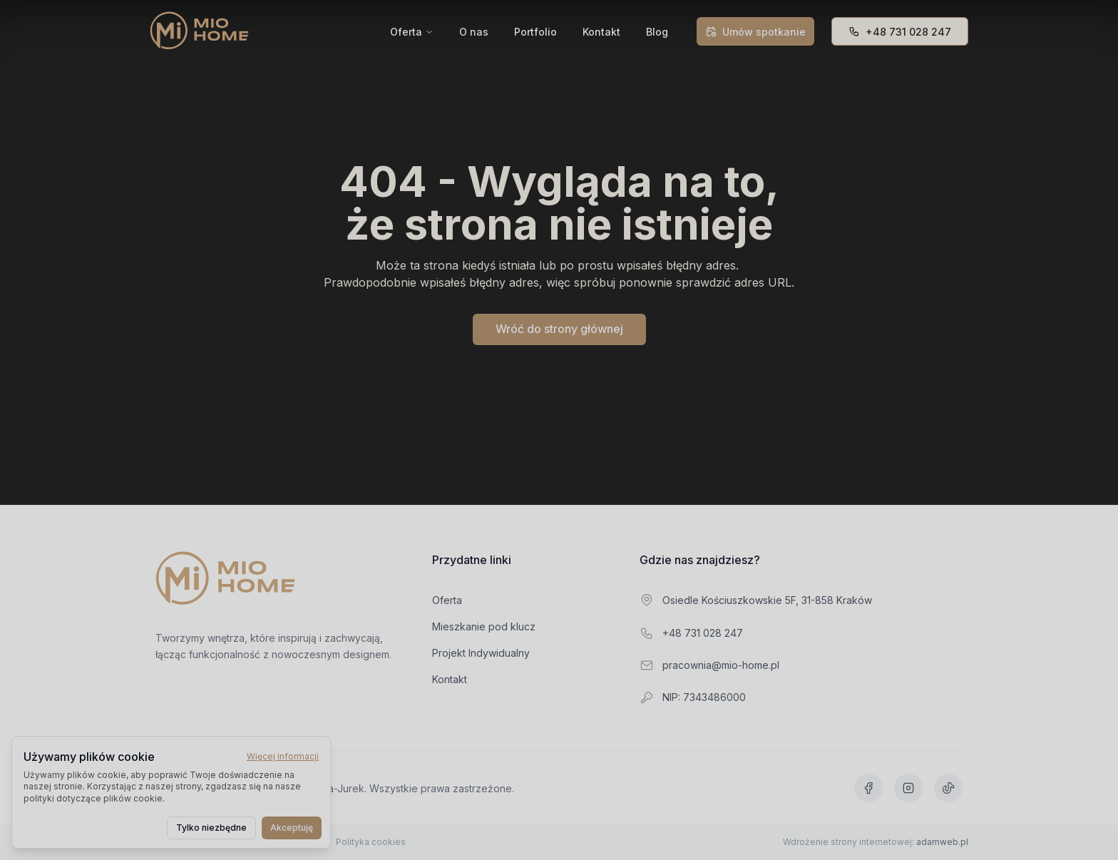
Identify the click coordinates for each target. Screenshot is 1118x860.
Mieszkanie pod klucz (491, 626)
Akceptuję (291, 827)
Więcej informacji (283, 756)
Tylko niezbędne (211, 827)
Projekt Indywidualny (488, 653)
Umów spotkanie (755, 32)
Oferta (406, 32)
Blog (657, 32)
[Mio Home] (199, 31)
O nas (473, 32)
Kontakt (601, 32)
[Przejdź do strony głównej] (225, 579)
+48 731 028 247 (899, 32)
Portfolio (535, 32)
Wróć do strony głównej (559, 329)
